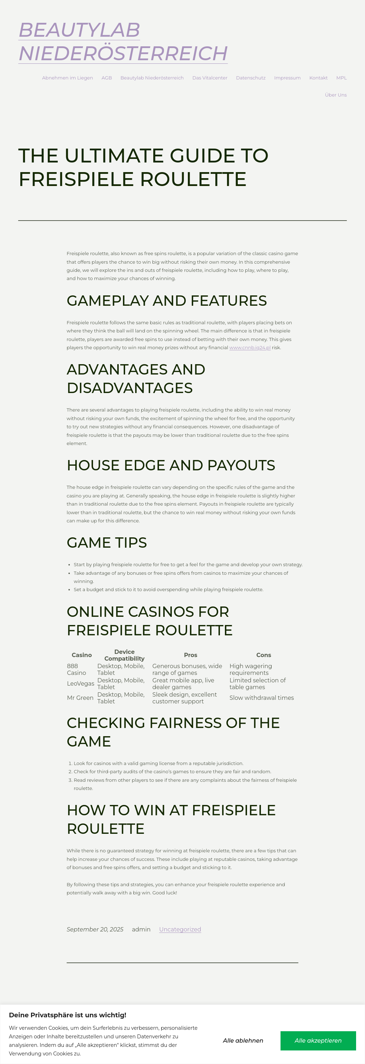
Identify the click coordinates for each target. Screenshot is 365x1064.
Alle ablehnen (243, 1040)
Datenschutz (251, 78)
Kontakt (318, 78)
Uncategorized (180, 929)
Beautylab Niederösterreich (123, 41)
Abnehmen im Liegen (67, 78)
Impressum (287, 78)
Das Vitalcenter (210, 78)
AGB (107, 78)
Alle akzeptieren (318, 1040)
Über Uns (336, 95)
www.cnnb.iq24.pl (250, 347)
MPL (341, 78)
